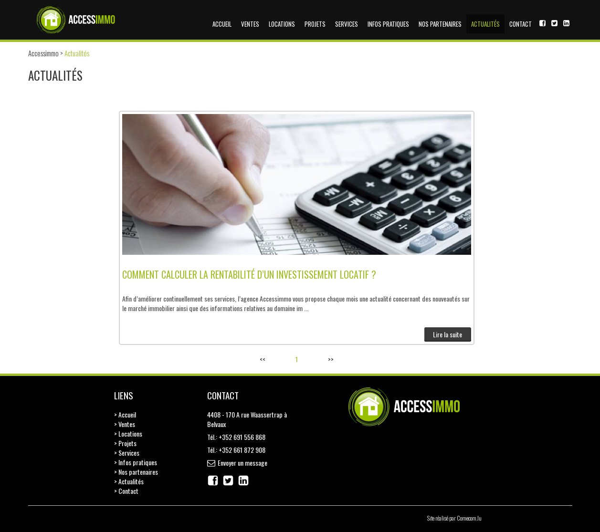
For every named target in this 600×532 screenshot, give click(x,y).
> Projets (125, 443)
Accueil (222, 24)
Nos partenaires (440, 24)
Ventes (250, 24)
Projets (315, 24)
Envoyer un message (242, 463)
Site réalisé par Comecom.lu (454, 518)
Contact (520, 24)
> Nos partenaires (136, 472)
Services (346, 24)
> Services (126, 453)
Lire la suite (447, 334)
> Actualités (129, 481)
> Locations (128, 433)
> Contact (126, 491)
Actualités (485, 24)
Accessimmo (43, 53)
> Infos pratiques (135, 462)
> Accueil (125, 414)
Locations (282, 24)
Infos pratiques (388, 24)
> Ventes (124, 424)
